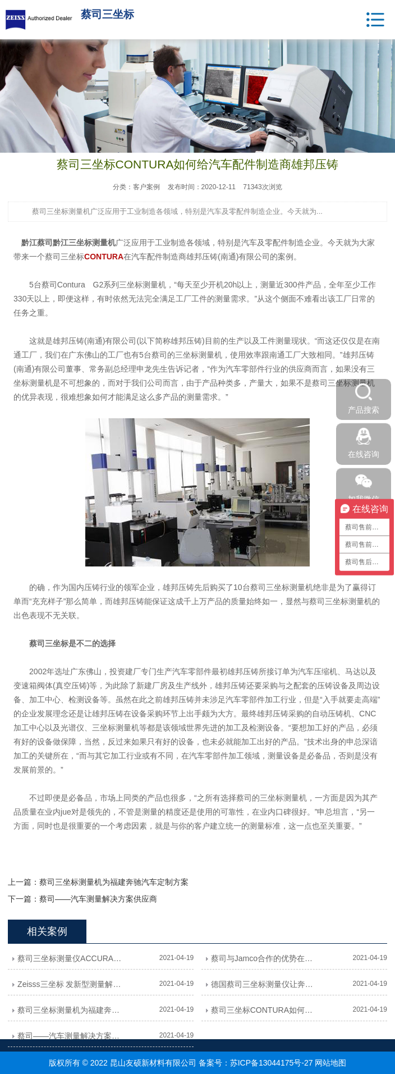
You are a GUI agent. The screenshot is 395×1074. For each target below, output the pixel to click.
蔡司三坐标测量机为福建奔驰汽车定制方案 (114, 882)
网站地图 (330, 1062)
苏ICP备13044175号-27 (271, 1062)
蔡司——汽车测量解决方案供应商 (98, 898)
